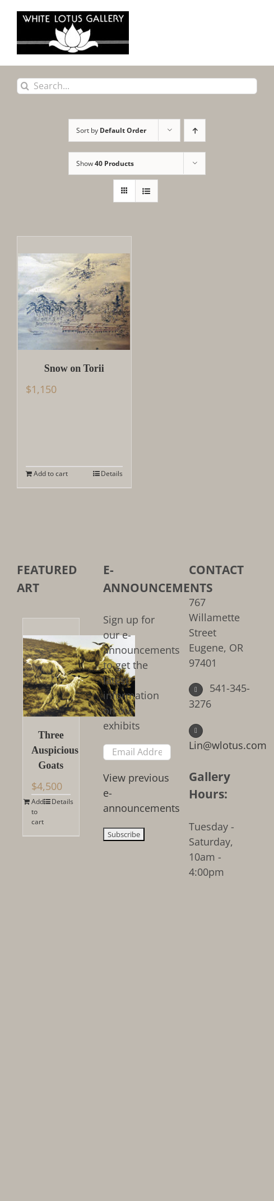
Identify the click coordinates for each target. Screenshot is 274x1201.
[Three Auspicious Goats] (51, 667)
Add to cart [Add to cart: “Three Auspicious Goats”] (37, 811)
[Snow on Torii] (74, 293)
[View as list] (146, 191)
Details (112, 473)
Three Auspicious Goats (51, 750)
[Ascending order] (195, 130)
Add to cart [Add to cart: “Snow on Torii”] (51, 473)
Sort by (111, 130)
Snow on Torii (74, 368)
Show (105, 163)
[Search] (25, 86)
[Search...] (137, 86)
